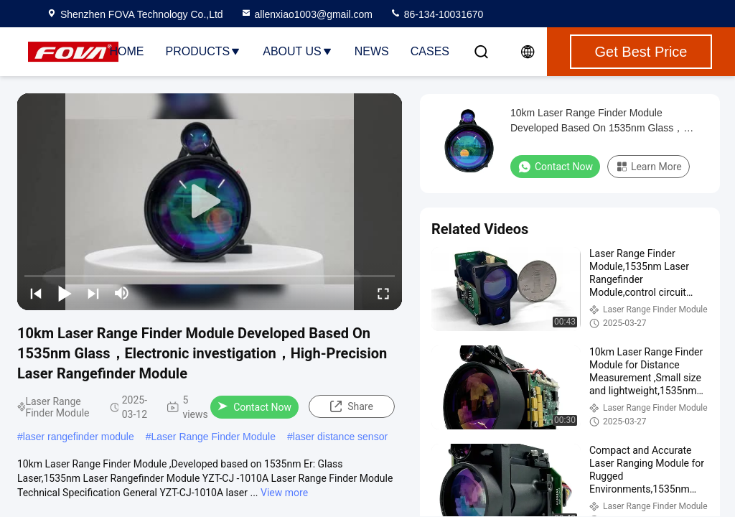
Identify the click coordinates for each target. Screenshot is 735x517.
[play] (210, 202)
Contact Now (254, 407)
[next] (93, 293)
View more (284, 492)
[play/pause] (64, 293)
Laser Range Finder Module (213, 436)
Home (126, 51)
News (372, 51)
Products (203, 51)
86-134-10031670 (436, 14)
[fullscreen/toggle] (383, 293)
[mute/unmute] (122, 293)
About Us (298, 51)
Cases (430, 51)
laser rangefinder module (78, 436)
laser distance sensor (340, 436)
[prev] (36, 293)
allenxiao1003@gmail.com (306, 14)
